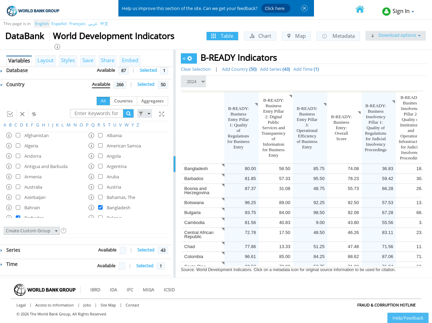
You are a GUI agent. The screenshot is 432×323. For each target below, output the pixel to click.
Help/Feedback (408, 318)
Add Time (306, 69)
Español (59, 23)
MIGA (148, 290)
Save (87, 60)
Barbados (193, 178)
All (103, 101)
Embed (130, 60)
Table (222, 35)
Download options (396, 35)
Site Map (108, 305)
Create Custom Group (32, 230)
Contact (132, 305)
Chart (260, 35)
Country (12, 84)
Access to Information (54, 305)
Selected (148, 70)
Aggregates (152, 101)
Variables (19, 60)
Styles (68, 60)
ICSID (169, 290)
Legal (21, 305)
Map (296, 35)
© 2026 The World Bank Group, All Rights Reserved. (61, 313)
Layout (45, 60)
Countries (123, 101)
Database (14, 70)
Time (9, 264)
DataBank (24, 36)
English (42, 23)
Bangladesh (196, 168)
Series (10, 250)
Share (107, 60)
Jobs (87, 305)
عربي (92, 23)
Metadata (338, 36)
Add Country (239, 69)
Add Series (275, 69)
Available (106, 70)
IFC (130, 290)
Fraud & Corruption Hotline (386, 305)
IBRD (95, 290)
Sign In (398, 11)
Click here (274, 8)
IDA (113, 290)
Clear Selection (196, 69)
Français (77, 23)
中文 (104, 23)
